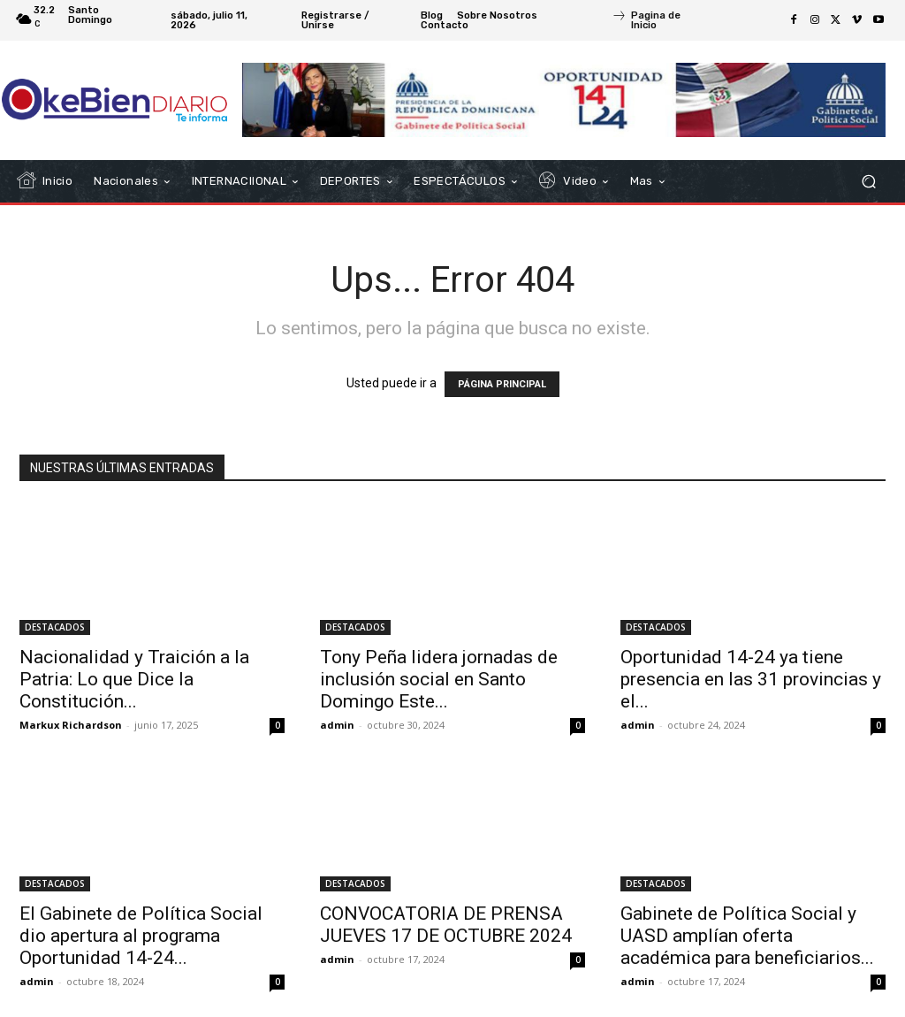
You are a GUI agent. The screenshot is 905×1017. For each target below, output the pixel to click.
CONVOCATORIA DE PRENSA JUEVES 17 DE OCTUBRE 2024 (446, 924)
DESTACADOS (55, 627)
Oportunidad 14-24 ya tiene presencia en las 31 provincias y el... (750, 679)
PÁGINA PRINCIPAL (502, 384)
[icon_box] (660, 22)
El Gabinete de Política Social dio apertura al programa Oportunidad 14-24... (140, 935)
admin (337, 724)
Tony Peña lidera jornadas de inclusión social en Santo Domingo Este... (439, 679)
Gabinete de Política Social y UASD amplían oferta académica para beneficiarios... (747, 935)
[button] (868, 182)
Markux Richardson (70, 724)
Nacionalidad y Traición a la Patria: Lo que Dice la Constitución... (134, 679)
